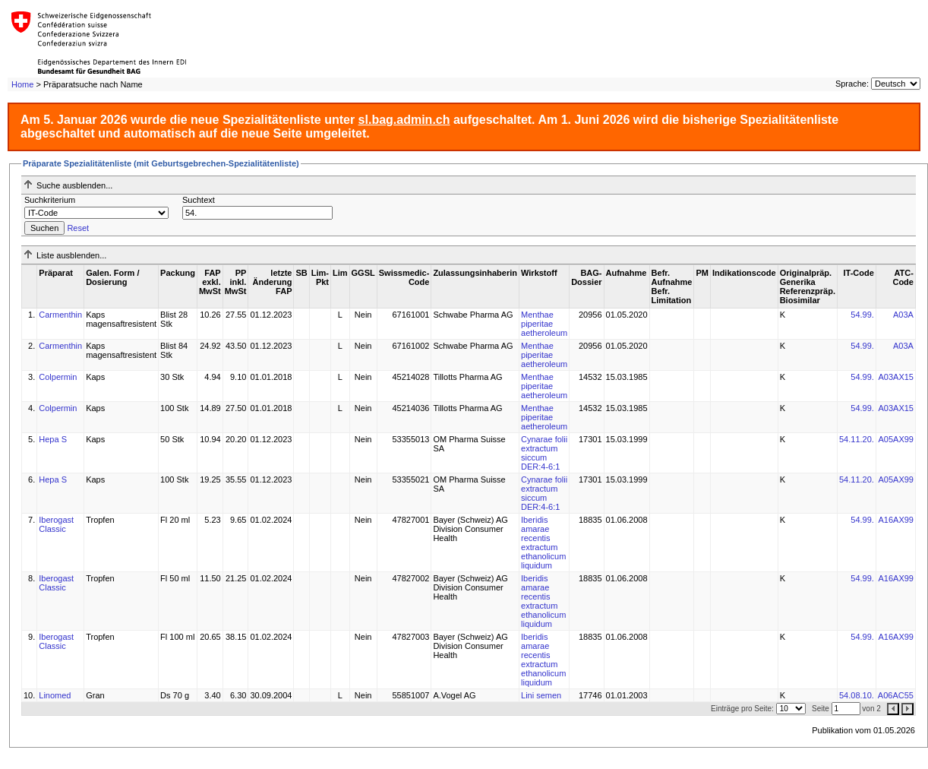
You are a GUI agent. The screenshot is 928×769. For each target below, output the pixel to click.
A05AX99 (895, 439)
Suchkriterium (49, 199)
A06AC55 (896, 695)
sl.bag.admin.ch (404, 119)
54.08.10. (856, 695)
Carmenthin (60, 314)
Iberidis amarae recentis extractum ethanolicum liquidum (543, 542)
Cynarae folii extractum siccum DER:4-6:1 (544, 453)
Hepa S (53, 439)
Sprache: (852, 83)
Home (22, 84)
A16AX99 (895, 519)
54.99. (862, 314)
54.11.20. (856, 439)
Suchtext (198, 199)
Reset (78, 228)
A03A (903, 314)
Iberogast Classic (56, 524)
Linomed (55, 695)
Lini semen (541, 695)
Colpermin (58, 376)
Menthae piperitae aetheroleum (544, 323)
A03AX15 (895, 376)
